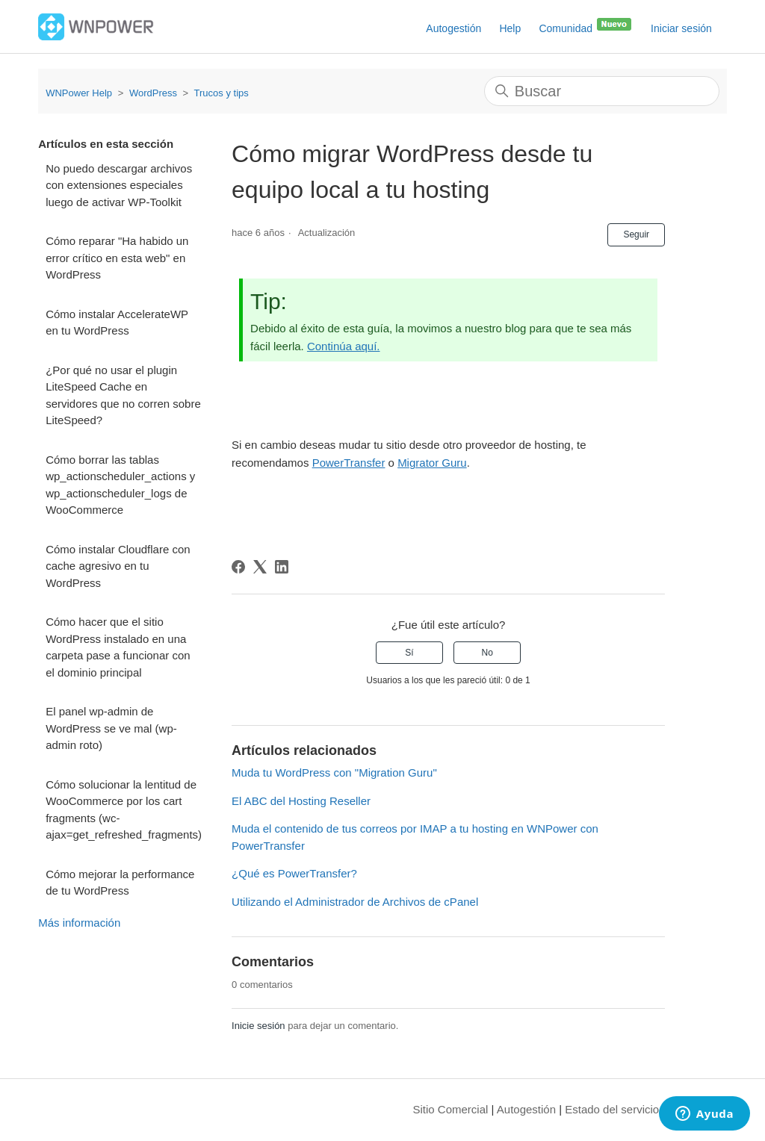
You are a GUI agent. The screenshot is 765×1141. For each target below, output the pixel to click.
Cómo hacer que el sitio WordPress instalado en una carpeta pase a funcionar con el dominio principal (118, 647)
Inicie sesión (258, 1025)
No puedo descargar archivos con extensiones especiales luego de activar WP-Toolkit (119, 185)
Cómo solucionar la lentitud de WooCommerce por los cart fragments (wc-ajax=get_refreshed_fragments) (124, 810)
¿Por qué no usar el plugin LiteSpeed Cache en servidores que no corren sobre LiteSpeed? (123, 395)
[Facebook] (238, 566)
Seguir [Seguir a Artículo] (636, 234)
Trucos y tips (221, 93)
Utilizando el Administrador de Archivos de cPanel (355, 901)
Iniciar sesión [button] (681, 28)
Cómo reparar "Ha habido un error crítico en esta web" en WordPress (117, 257)
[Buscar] (601, 91)
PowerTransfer (348, 462)
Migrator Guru (432, 462)
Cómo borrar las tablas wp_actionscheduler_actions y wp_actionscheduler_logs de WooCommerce (120, 485)
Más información (79, 922)
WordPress (153, 93)
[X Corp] (260, 566)
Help (510, 28)
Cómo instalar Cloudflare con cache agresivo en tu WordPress (118, 566)
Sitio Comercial (451, 1109)
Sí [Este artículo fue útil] (409, 652)
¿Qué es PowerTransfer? (294, 873)
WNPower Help (79, 93)
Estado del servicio (612, 1109)
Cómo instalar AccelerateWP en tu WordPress (117, 323)
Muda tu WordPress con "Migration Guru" (334, 772)
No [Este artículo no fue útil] (486, 652)
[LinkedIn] (281, 566)
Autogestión (453, 28)
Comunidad (586, 25)
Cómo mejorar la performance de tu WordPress (120, 883)
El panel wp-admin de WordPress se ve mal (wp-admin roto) (111, 728)
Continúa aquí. (343, 346)
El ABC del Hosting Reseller (301, 801)
